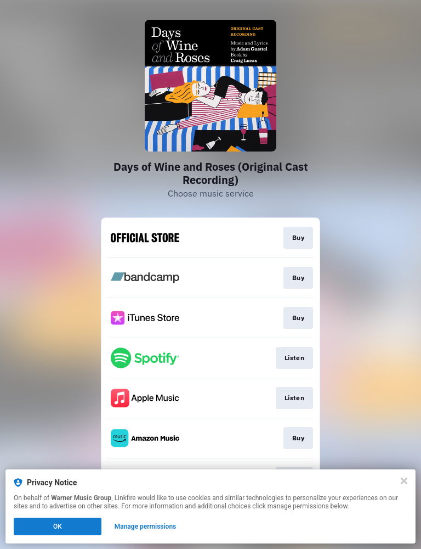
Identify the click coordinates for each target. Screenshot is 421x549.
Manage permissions (146, 526)
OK (57, 526)
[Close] (404, 481)
